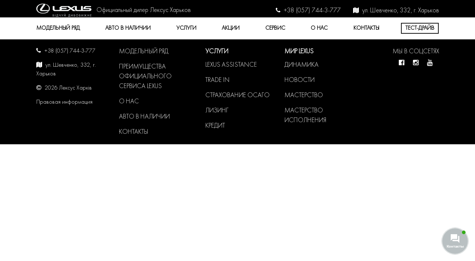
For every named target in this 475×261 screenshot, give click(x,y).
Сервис (275, 28)
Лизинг (217, 111)
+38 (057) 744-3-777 (312, 11)
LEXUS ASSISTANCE (231, 65)
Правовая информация (64, 102)
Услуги (186, 28)
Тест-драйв (419, 28)
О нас (319, 28)
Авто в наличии (128, 28)
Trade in (217, 80)
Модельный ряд (58, 28)
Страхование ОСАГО (237, 95)
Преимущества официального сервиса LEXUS (145, 77)
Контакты (366, 28)
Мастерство (303, 95)
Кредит (215, 126)
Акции (230, 28)
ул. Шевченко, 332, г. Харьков (400, 11)
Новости (299, 80)
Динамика (301, 65)
